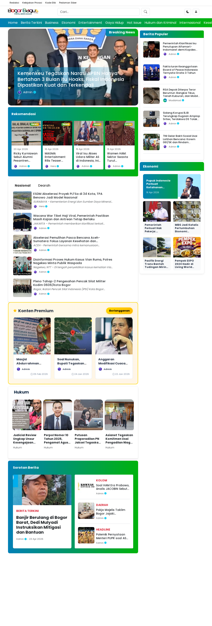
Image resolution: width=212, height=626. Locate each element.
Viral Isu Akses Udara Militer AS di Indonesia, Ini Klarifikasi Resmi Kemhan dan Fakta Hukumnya (88, 163)
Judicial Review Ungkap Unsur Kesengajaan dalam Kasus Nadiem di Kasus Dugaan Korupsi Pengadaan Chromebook (25, 439)
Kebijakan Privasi (32, 2)
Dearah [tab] (44, 185)
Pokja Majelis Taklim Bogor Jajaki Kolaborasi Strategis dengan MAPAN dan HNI (111, 512)
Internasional (190, 22)
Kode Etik (50, 2)
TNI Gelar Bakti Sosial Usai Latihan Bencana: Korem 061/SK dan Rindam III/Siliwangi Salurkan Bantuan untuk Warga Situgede (180, 143)
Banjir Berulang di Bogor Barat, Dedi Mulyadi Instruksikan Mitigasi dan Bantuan (41, 525)
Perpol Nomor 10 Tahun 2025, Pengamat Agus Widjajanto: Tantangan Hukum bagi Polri (56, 439)
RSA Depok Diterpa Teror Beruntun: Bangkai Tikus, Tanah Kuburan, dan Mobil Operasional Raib (180, 94)
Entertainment (90, 22)
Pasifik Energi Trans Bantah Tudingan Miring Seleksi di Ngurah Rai (157, 267)
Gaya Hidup (114, 22)
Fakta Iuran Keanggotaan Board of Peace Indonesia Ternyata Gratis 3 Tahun (180, 70)
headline (103, 530)
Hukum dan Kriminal (160, 22)
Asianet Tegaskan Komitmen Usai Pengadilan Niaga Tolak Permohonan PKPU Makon (119, 439)
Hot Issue (134, 22)
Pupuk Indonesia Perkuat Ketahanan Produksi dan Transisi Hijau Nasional (158, 189)
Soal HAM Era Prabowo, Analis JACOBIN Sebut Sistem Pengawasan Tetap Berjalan (112, 487)
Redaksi (14, 2)
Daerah (102, 505)
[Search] (98, 12)
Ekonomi (68, 22)
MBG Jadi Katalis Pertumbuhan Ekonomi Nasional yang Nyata (186, 231)
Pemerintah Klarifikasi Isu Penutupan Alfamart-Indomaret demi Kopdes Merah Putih (179, 48)
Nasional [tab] (23, 185)
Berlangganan (118, 311)
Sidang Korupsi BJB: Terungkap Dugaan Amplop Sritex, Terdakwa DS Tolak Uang (181, 117)
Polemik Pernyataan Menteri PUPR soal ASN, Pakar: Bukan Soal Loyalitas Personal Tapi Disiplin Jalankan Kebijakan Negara (113, 536)
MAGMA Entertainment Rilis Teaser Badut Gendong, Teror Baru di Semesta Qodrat (57, 163)
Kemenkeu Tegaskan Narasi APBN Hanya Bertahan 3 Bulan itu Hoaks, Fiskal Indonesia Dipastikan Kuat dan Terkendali (70, 79)
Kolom (101, 481)
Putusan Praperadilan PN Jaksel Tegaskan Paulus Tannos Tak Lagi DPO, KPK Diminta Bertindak (88, 439)
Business (51, 22)
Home (13, 22)
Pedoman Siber (68, 2)
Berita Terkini (31, 22)
